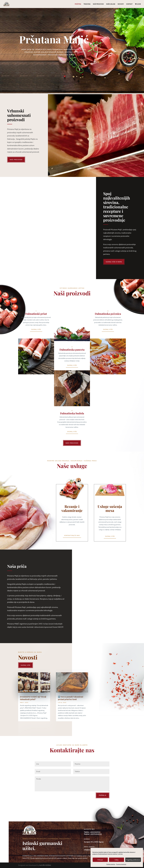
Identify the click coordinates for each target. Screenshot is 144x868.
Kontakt (129, 4)
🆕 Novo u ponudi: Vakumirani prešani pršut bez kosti (70, 698)
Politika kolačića (110, 864)
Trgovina (87, 4)
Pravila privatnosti (121, 864)
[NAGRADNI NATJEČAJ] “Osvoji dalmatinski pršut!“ (33, 698)
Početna (78, 4)
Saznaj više (36, 329)
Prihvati (100, 860)
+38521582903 (95, 832)
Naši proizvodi (98, 4)
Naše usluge (110, 4)
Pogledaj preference (133, 860)
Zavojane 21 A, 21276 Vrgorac (94, 842)
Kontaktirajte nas (72, 535)
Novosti (121, 4)
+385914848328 (96, 834)
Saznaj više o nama (114, 262)
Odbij (116, 860)
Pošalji (102, 795)
